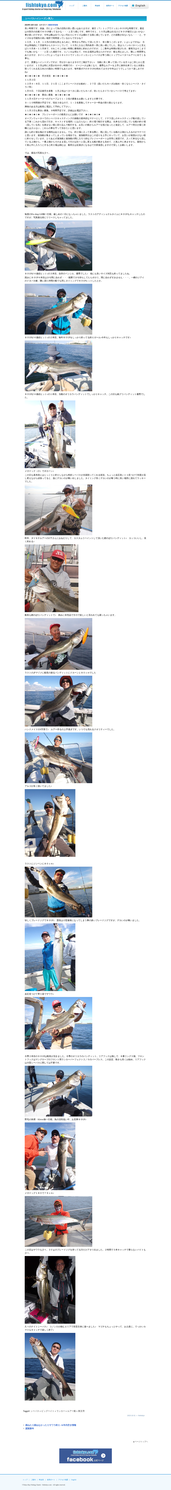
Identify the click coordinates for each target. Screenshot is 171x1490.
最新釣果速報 (53, 25)
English (73, 1480)
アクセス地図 (123, 6)
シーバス (35, 1411)
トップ (71, 6)
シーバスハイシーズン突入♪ (39, 18)
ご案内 (84, 6)
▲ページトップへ (140, 1442)
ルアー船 (71, 1411)
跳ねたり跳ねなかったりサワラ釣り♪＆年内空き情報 (50, 1425)
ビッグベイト (47, 1411)
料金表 (97, 6)
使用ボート (110, 6)
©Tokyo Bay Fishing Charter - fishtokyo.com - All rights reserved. (43, 1485)
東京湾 (81, 1411)
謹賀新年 (29, 1428)
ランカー (60, 1411)
